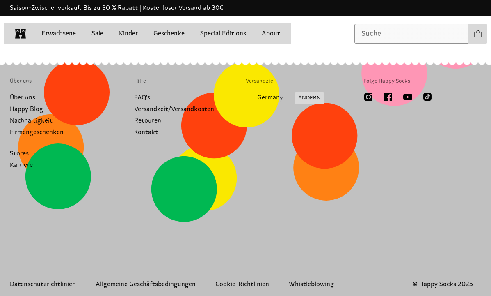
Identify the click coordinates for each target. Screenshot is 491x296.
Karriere (21, 165)
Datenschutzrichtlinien (43, 284)
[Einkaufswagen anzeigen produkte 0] (477, 34)
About (271, 33)
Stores (19, 153)
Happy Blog (26, 109)
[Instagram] (368, 97)
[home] (20, 34)
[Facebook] (388, 97)
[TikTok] (427, 97)
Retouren (147, 120)
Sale (97, 33)
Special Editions (223, 33)
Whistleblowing (311, 284)
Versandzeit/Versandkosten (174, 109)
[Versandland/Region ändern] (285, 98)
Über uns (22, 97)
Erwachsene (58, 33)
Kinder (128, 33)
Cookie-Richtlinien (242, 284)
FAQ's (142, 97)
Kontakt (146, 132)
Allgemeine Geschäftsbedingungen (146, 284)
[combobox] (411, 33)
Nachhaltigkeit (31, 120)
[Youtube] (408, 97)
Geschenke (169, 33)
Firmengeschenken (37, 132)
